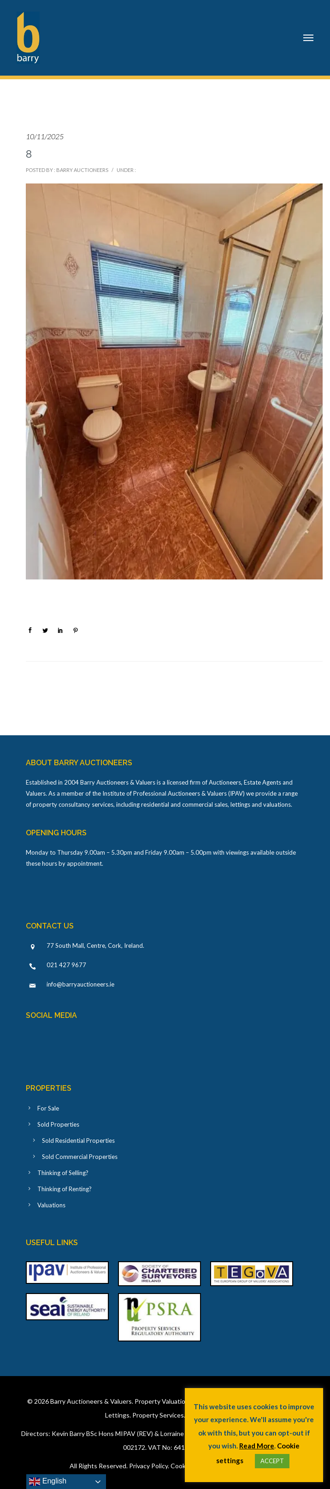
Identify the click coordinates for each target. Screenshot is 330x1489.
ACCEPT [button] (272, 1461)
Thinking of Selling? (62, 1172)
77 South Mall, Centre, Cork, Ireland (95, 945)
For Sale (48, 1108)
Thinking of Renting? (64, 1189)
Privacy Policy (148, 1466)
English (47, 1481)
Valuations (51, 1205)
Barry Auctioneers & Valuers (91, 1401)
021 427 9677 (66, 965)
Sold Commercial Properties (80, 1156)
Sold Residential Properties (78, 1140)
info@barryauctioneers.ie (80, 984)
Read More (256, 1446)
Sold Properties (58, 1124)
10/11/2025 (45, 136)
